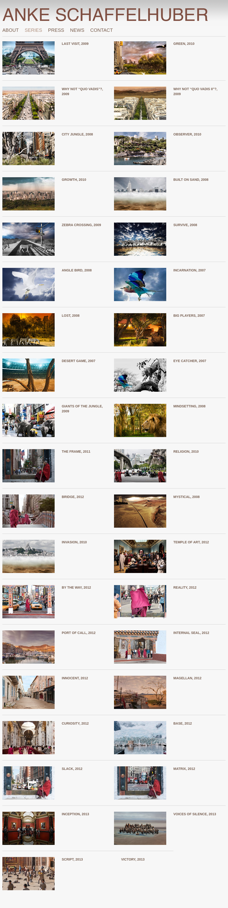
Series (33, 29)
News (77, 29)
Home (114, 14)
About (10, 29)
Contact (101, 29)
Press (56, 29)
